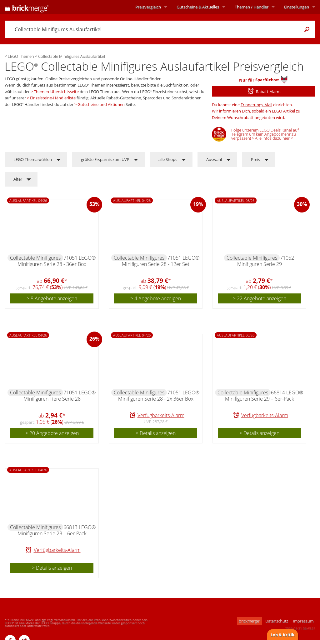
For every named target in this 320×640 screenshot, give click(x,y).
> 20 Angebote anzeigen (52, 433)
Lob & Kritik (282, 635)
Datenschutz (276, 621)
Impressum (303, 621)
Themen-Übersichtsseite (56, 91)
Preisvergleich (148, 7)
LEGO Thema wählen (32, 159)
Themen (251, 7)
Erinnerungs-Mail (256, 105)
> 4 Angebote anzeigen (155, 298)
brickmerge (249, 621)
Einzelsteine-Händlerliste (53, 98)
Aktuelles (198, 7)
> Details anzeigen (156, 433)
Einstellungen (296, 7)
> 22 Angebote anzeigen (259, 298)
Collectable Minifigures (35, 257)
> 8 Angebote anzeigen (52, 298)
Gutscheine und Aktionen (101, 104)
